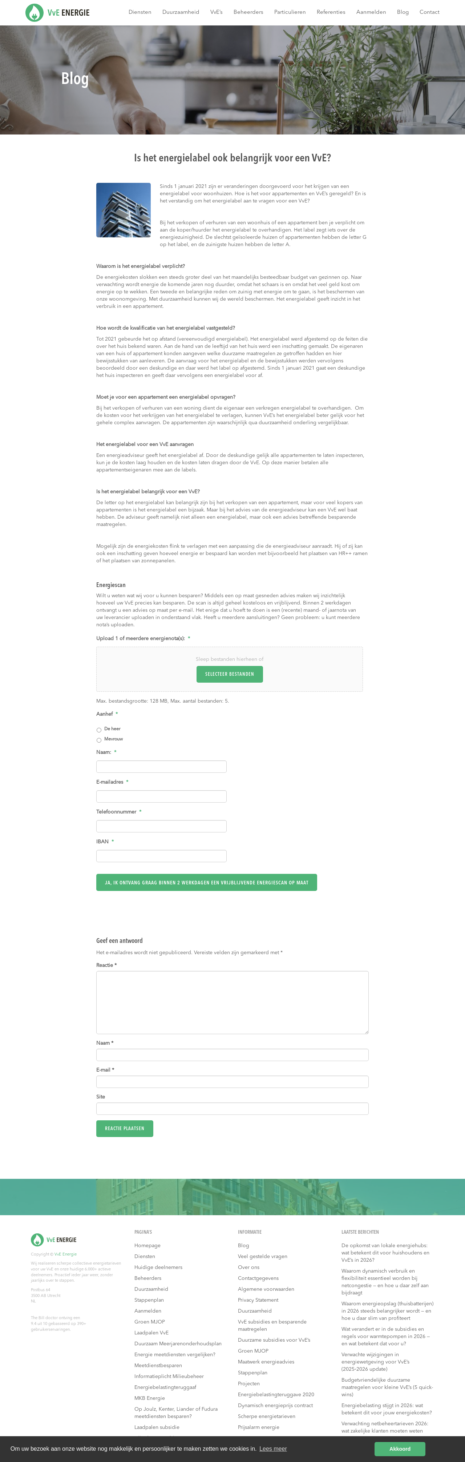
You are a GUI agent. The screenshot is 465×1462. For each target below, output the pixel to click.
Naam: (106, 752)
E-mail (105, 1070)
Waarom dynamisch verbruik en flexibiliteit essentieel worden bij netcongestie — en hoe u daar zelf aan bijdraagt (385, 1282)
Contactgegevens (258, 1278)
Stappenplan (149, 1300)
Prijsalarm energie (258, 1427)
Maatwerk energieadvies (266, 1362)
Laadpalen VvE (151, 1333)
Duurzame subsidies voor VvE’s (274, 1340)
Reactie (106, 965)
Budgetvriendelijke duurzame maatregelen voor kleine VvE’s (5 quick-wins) (387, 1387)
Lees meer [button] (273, 1449)
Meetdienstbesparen (158, 1365)
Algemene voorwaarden (266, 1289)
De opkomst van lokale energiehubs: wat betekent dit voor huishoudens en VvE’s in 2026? (385, 1253)
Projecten (249, 1383)
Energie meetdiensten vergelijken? (174, 1354)
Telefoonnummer (118, 812)
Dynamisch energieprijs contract (275, 1405)
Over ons (248, 1267)
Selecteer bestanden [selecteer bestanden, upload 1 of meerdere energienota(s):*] (229, 674)
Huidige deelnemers (158, 1267)
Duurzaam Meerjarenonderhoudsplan (178, 1343)
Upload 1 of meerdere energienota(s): (143, 638)
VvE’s (216, 12)
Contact (430, 12)
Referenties (331, 12)
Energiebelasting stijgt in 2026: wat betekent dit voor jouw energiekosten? (386, 1409)
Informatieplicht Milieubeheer (169, 1376)
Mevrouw (113, 739)
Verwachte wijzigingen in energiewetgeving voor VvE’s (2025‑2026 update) (375, 1362)
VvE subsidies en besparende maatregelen (272, 1326)
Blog (403, 12)
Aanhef (107, 714)
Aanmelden (371, 12)
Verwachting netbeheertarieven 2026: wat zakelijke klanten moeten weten (384, 1427)
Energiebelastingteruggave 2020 (276, 1394)
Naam (104, 1043)
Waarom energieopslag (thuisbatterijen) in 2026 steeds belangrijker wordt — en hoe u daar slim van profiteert (387, 1311)
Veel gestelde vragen (262, 1256)
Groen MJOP (149, 1322)
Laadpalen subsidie (156, 1427)
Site (100, 1097)
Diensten (140, 12)
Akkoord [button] (400, 1449)
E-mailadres (112, 782)
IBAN (105, 841)
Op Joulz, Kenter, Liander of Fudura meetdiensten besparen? (176, 1413)
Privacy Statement (258, 1300)
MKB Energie (149, 1398)
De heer (112, 729)
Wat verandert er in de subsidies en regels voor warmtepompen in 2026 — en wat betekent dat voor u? (385, 1336)
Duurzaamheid (180, 12)
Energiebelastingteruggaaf (165, 1387)
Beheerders (248, 12)
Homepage (147, 1245)
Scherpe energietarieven (266, 1416)
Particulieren (290, 12)
